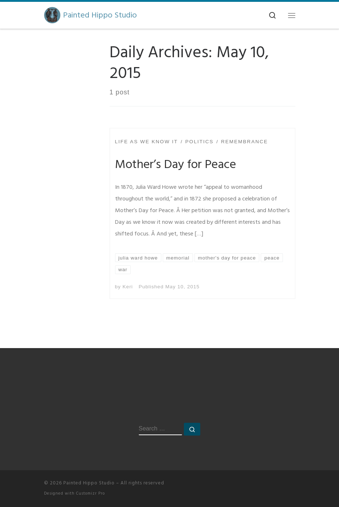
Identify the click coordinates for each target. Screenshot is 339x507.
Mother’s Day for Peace (175, 164)
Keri (128, 286)
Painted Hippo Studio (89, 483)
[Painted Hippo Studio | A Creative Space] (52, 15)
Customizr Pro (90, 493)
